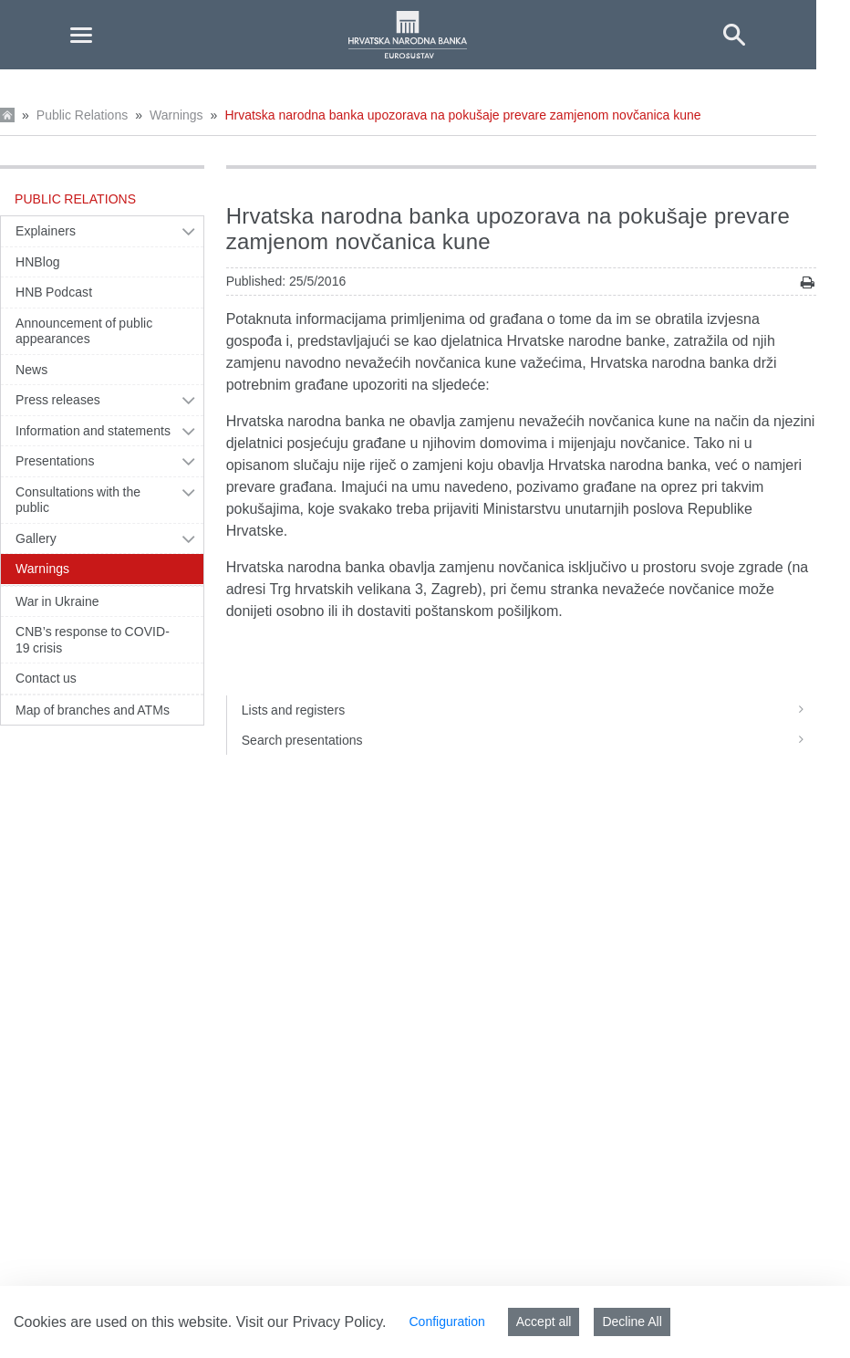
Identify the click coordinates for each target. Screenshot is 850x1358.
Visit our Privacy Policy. (311, 1322)
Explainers (46, 231)
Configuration (446, 1321)
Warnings (176, 115)
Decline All (631, 1321)
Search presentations (529, 740)
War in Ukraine (57, 601)
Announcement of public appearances (84, 331)
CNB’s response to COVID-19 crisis (93, 639)
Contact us (46, 678)
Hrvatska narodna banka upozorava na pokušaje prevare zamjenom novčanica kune (462, 115)
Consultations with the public (78, 500)
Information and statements (93, 430)
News (31, 369)
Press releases (58, 399)
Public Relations (82, 115)
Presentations (55, 461)
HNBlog (38, 262)
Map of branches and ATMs (93, 710)
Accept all (544, 1321)
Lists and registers (529, 710)
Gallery (36, 538)
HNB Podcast (54, 292)
